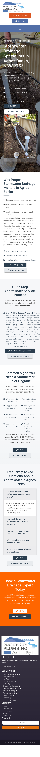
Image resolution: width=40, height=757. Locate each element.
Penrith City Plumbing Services (22, 742)
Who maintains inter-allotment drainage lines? (19, 550)
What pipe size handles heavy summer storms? (19, 541)
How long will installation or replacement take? (18, 532)
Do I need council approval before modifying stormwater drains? (19, 494)
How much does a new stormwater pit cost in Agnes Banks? (18, 521)
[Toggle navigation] (20, 28)
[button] (4, 657)
